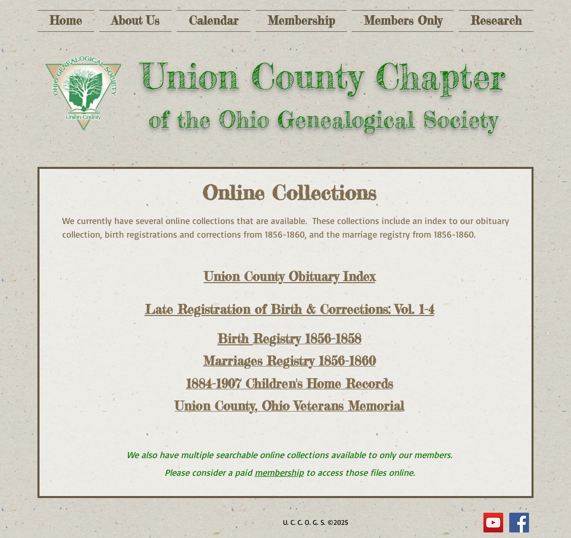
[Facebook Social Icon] (519, 522)
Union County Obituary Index (289, 276)
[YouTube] (493, 522)
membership (279, 472)
